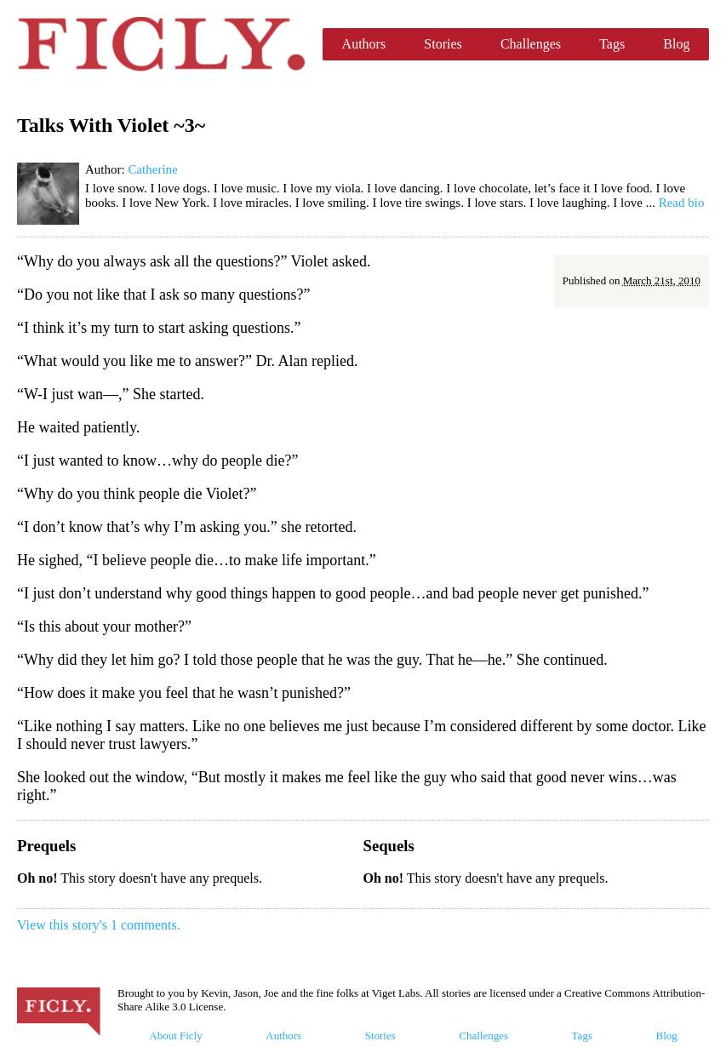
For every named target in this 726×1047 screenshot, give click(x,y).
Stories (442, 44)
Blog (676, 44)
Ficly (161, 44)
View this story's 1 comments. (98, 925)
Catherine (152, 169)
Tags (612, 44)
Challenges (530, 44)
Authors (364, 44)
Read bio (682, 202)
